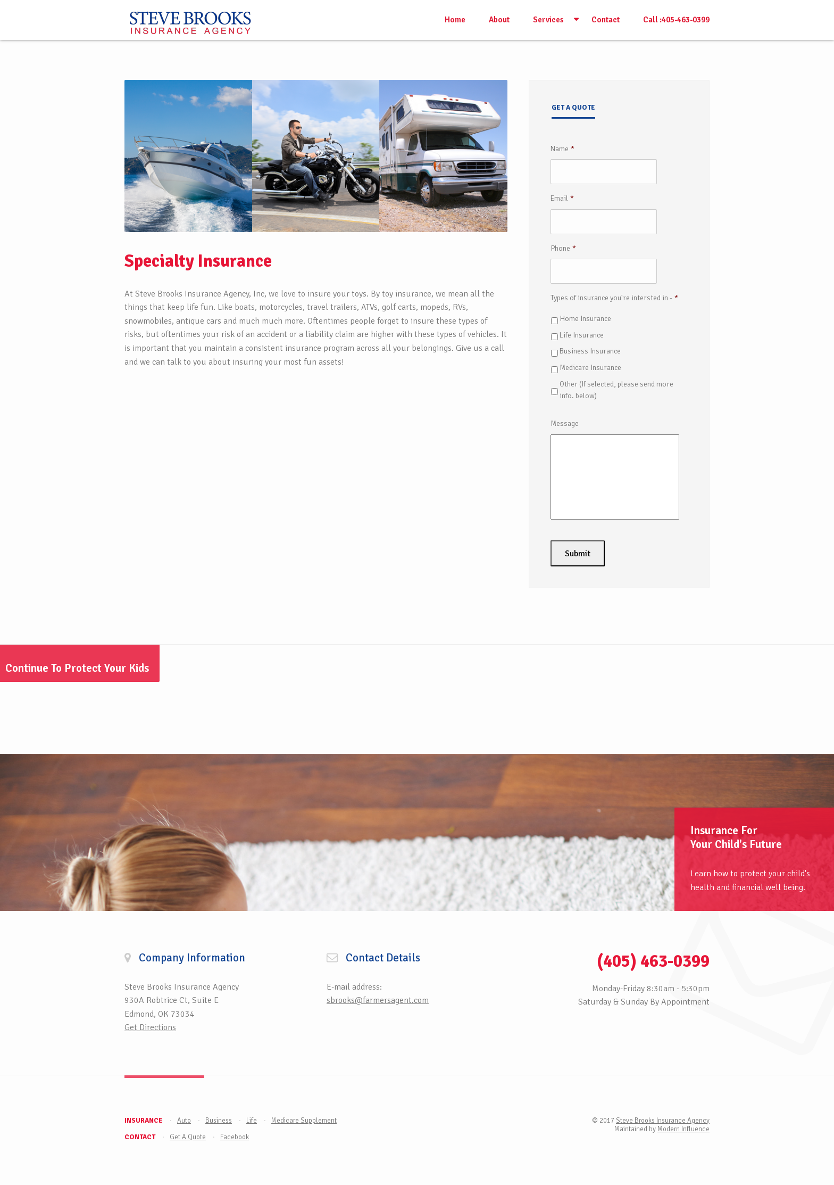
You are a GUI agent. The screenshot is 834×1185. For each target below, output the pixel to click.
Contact (605, 19)
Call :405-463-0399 (676, 19)
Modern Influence (683, 1127)
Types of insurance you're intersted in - (614, 297)
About (499, 19)
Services (548, 19)
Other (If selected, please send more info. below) (616, 390)
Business (218, 1118)
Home (455, 19)
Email (562, 198)
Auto (184, 1118)
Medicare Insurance (590, 367)
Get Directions (150, 1026)
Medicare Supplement (304, 1118)
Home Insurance (585, 318)
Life (251, 1118)
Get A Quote (188, 1135)
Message (565, 423)
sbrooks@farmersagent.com (378, 998)
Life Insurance (582, 335)
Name (562, 148)
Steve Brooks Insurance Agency (663, 1118)
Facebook (234, 1135)
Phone (563, 248)
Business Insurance (590, 351)
